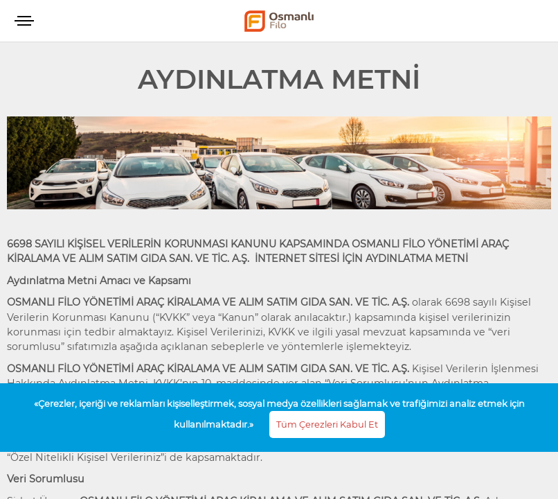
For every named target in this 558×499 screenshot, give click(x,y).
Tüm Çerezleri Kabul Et (327, 424)
